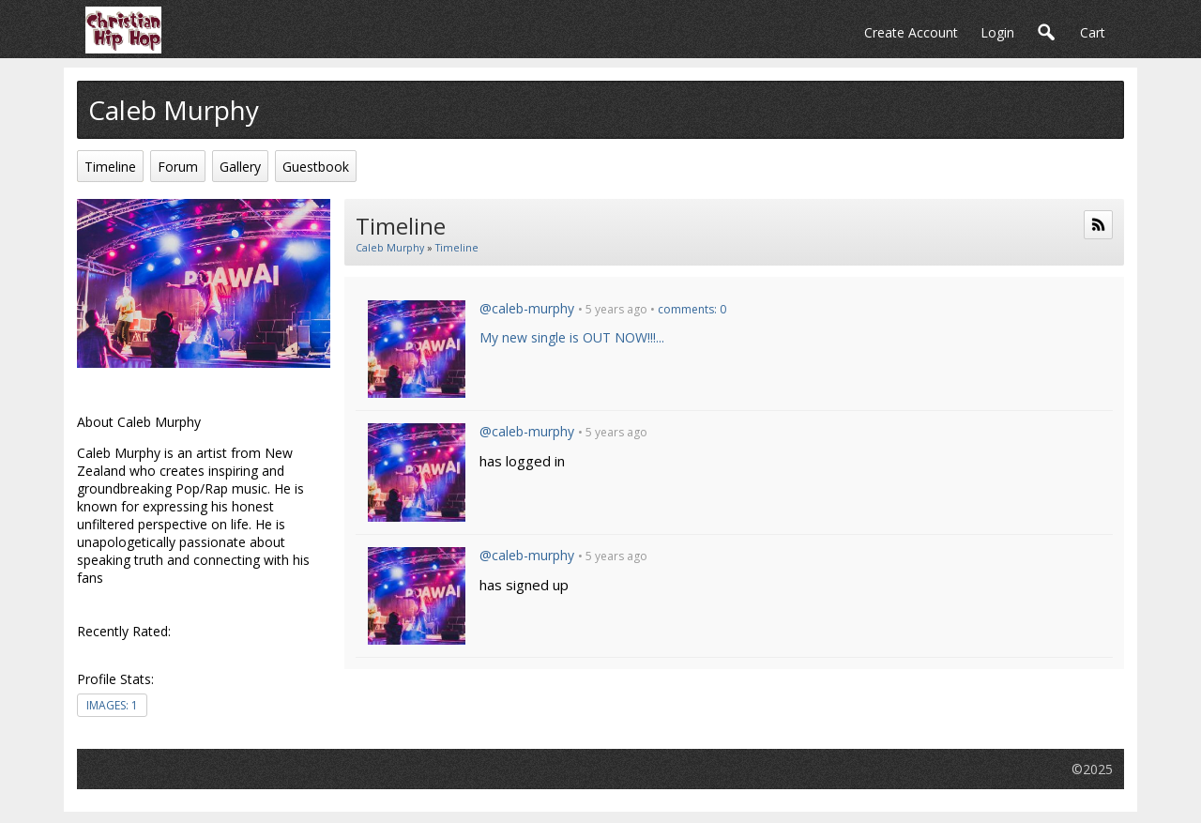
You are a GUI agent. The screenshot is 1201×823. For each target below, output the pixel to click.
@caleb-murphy (526, 308)
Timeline (457, 247)
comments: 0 (692, 309)
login (997, 32)
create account (911, 32)
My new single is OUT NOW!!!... (571, 337)
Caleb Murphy (390, 247)
